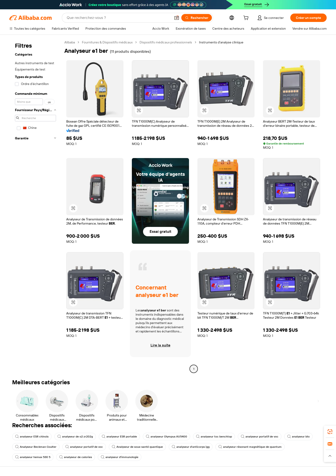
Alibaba (69, 42)
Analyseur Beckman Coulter (35, 447)
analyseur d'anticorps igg (191, 447)
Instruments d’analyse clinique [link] (221, 42)
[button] (176, 18)
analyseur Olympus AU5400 (166, 436)
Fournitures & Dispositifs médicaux (107, 42)
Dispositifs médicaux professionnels (166, 42)
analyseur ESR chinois (32, 436)
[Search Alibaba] (118, 17)
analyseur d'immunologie (119, 457)
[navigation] (35, 206)
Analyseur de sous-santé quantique (137, 447)
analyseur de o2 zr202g (75, 436)
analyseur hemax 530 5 (32, 457)
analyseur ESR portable (119, 436)
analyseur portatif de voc (259, 436)
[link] (330, 432)
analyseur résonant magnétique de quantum (250, 447)
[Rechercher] (196, 17)
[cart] (246, 18)
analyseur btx (298, 436)
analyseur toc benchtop (214, 436)
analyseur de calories (75, 457)
